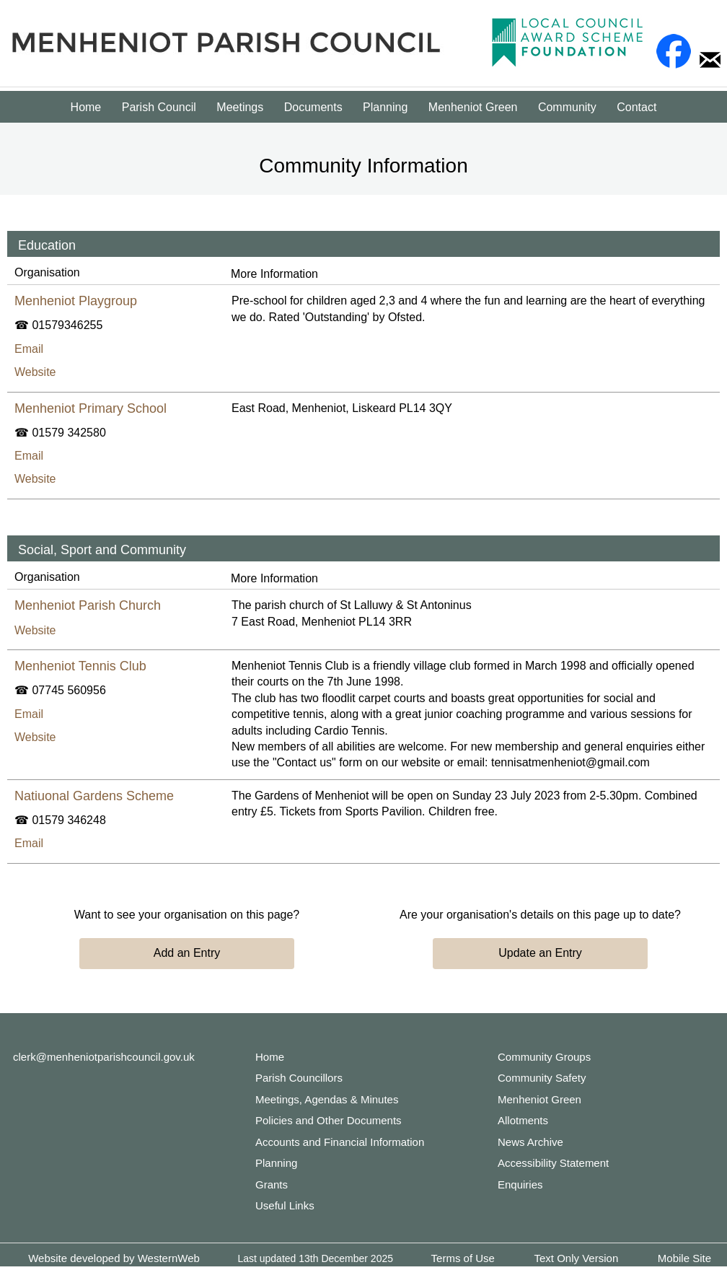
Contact (636, 107)
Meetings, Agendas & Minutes (326, 1099)
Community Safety (542, 1078)
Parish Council (159, 107)
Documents (313, 107)
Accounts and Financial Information (339, 1142)
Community (567, 107)
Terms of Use (463, 1258)
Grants (271, 1184)
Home (86, 107)
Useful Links (284, 1205)
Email (28, 349)
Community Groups (544, 1057)
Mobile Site (684, 1258)
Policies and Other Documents (328, 1120)
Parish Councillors (299, 1078)
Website (35, 372)
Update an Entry (540, 953)
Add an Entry (187, 953)
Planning (385, 107)
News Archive (530, 1142)
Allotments (523, 1120)
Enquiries (520, 1184)
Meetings (239, 107)
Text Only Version (576, 1258)
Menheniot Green (473, 107)
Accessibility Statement (553, 1163)
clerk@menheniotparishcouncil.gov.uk (104, 1057)
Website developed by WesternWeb (114, 1258)
